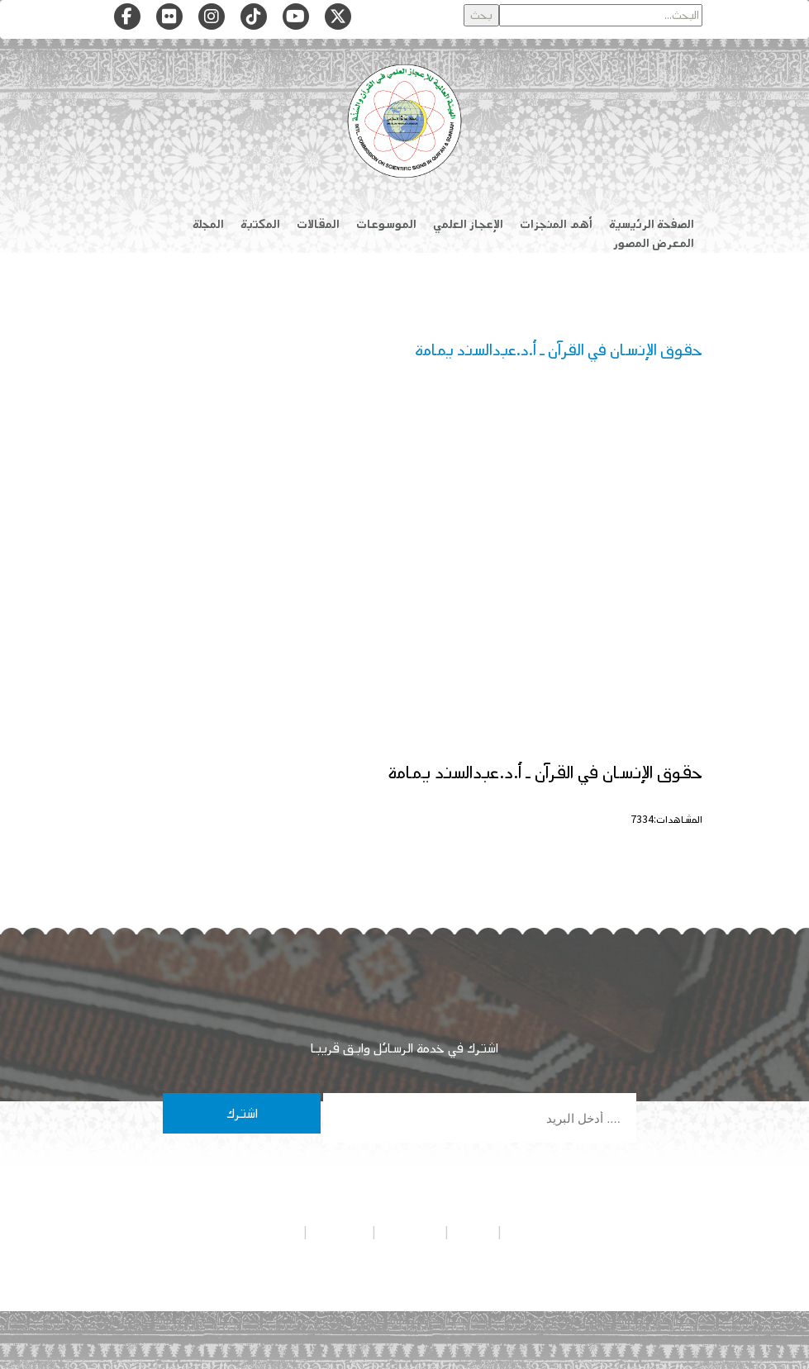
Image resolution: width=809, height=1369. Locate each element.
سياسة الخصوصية (545, 1231)
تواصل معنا (339, 1231)
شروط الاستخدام (262, 1231)
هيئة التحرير (410, 1231)
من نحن (473, 1231)
